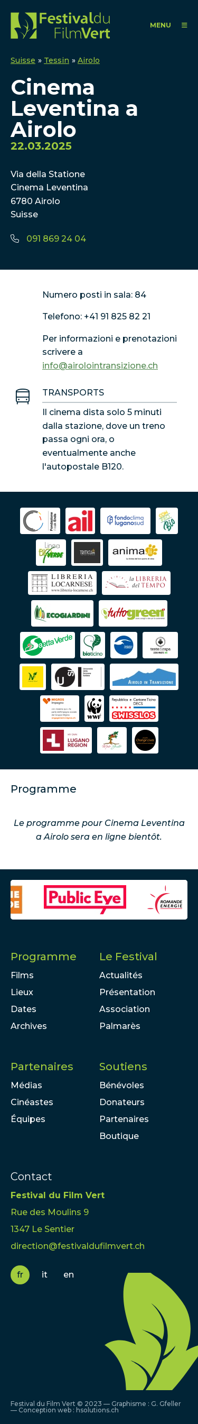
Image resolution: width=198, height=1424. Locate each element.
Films (22, 975)
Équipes (28, 1119)
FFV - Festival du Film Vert (60, 25)
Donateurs (122, 1102)
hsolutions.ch (97, 1410)
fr (20, 1275)
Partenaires (42, 1066)
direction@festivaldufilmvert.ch (78, 1246)
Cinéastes (32, 1102)
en (68, 1275)
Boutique (119, 1136)
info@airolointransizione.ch (100, 366)
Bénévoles (121, 1085)
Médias (26, 1085)
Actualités (121, 975)
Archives (29, 1026)
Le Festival (128, 956)
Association (124, 1009)
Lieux (22, 992)
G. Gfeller (166, 1404)
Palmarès (119, 1026)
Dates (23, 1009)
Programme (44, 956)
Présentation (127, 992)
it (45, 1275)
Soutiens (123, 1066)
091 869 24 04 (56, 239)
